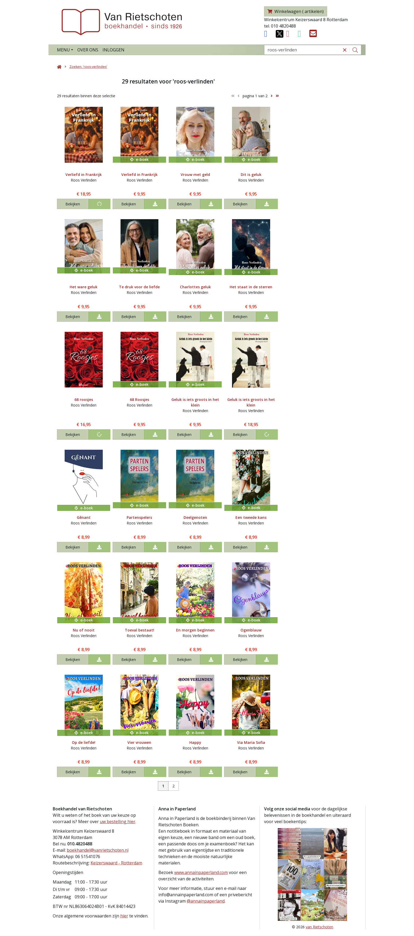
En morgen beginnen (195, 630)
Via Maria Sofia (251, 742)
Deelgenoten (195, 517)
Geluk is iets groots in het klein (195, 402)
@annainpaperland (206, 901)
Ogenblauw (251, 630)
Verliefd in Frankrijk (83, 174)
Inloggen (113, 50)
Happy (195, 742)
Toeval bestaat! (139, 630)
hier (124, 916)
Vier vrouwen (139, 742)
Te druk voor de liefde (139, 286)
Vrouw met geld (195, 174)
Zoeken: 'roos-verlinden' (88, 66)
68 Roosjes (139, 399)
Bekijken (72, 203)
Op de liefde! (83, 742)
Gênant (84, 517)
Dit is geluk (251, 174)
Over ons (87, 50)
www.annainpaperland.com (201, 872)
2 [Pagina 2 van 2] (173, 785)
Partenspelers (139, 517)
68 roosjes (83, 399)
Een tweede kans (250, 517)
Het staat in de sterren (251, 286)
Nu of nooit (84, 630)
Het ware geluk (83, 286)
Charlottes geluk (195, 286)
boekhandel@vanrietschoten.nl (97, 850)
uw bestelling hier (117, 821)
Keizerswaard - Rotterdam (116, 863)
